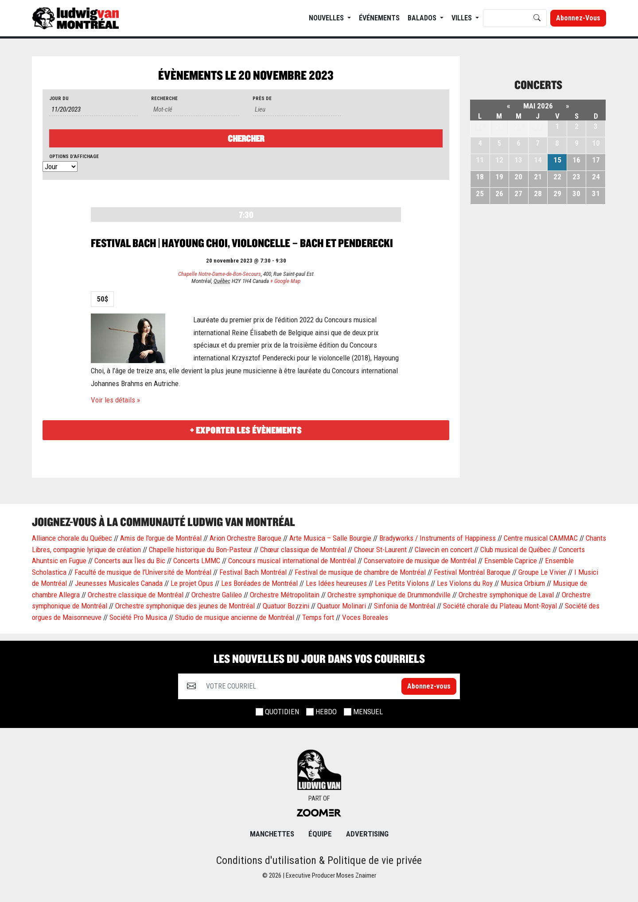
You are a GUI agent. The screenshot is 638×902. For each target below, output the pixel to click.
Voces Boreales (365, 617)
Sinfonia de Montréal (404, 605)
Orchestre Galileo (216, 594)
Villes (462, 18)
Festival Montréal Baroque (472, 572)
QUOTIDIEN (282, 711)
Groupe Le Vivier (542, 572)
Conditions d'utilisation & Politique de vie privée (319, 860)
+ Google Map (285, 281)
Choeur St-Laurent (380, 549)
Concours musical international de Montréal (292, 560)
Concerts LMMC (196, 560)
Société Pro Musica (138, 617)
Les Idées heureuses (336, 583)
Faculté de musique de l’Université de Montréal (142, 572)
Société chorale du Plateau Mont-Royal (500, 605)
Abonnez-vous (578, 18)
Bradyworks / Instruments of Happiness (437, 538)
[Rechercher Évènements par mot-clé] (195, 109)
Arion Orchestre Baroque (245, 538)
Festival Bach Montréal (253, 572)
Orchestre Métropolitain (284, 594)
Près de (262, 98)
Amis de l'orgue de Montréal (161, 538)
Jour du (59, 98)
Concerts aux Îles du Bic (129, 560)
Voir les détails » (115, 399)
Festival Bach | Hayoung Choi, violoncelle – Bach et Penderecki (242, 243)
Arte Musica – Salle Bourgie (330, 538)
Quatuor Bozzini (286, 605)
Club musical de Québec (515, 549)
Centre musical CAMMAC (541, 538)
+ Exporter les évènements (246, 430)
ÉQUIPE (320, 833)
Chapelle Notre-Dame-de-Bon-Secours (219, 274)
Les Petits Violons (402, 583)
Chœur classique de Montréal (303, 549)
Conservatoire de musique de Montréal (420, 560)
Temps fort (318, 617)
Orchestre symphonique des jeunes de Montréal (185, 605)
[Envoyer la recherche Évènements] (246, 138)
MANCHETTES (272, 833)
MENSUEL (368, 711)
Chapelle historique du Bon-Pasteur (200, 549)
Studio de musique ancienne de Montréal (234, 617)
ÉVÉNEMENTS (379, 18)
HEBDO (326, 711)
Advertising (367, 833)
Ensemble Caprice (510, 560)
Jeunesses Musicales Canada (119, 583)
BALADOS (423, 18)
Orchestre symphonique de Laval (506, 594)
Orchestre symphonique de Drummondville (389, 594)
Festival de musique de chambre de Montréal (360, 572)
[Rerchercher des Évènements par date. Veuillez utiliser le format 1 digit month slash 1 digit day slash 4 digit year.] (93, 109)
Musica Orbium (523, 583)
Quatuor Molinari (341, 605)
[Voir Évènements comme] (60, 167)
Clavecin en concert (443, 549)
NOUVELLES (327, 18)
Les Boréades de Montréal (259, 583)
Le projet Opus (192, 583)
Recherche (164, 98)
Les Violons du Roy (465, 583)
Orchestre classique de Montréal (135, 594)
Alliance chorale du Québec (72, 538)
